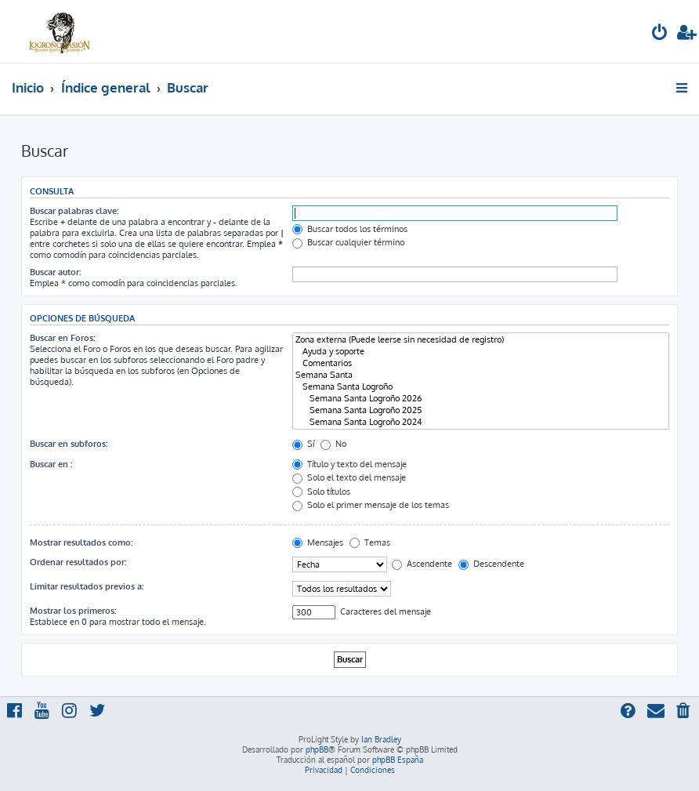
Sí (303, 443)
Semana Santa (481, 375)
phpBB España (397, 759)
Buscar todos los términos (349, 228)
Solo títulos (321, 491)
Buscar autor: (55, 272)
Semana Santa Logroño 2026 (481, 399)
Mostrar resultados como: (81, 542)
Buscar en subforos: (68, 443)
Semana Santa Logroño (481, 387)
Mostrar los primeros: (73, 610)
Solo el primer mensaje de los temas (370, 504)
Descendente (491, 563)
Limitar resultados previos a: (86, 586)
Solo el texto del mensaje (349, 477)
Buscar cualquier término (348, 242)
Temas (370, 542)
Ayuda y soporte (481, 351)
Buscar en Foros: (62, 337)
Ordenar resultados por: (78, 562)
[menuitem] (660, 34)
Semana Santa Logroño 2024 (481, 422)
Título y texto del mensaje (349, 464)
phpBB (317, 749)
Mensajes (317, 542)
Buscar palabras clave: (74, 210)
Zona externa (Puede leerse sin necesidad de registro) (481, 340)
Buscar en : (51, 464)
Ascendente (422, 563)
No (333, 443)
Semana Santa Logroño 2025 (481, 410)
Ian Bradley (381, 739)
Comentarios (481, 363)
